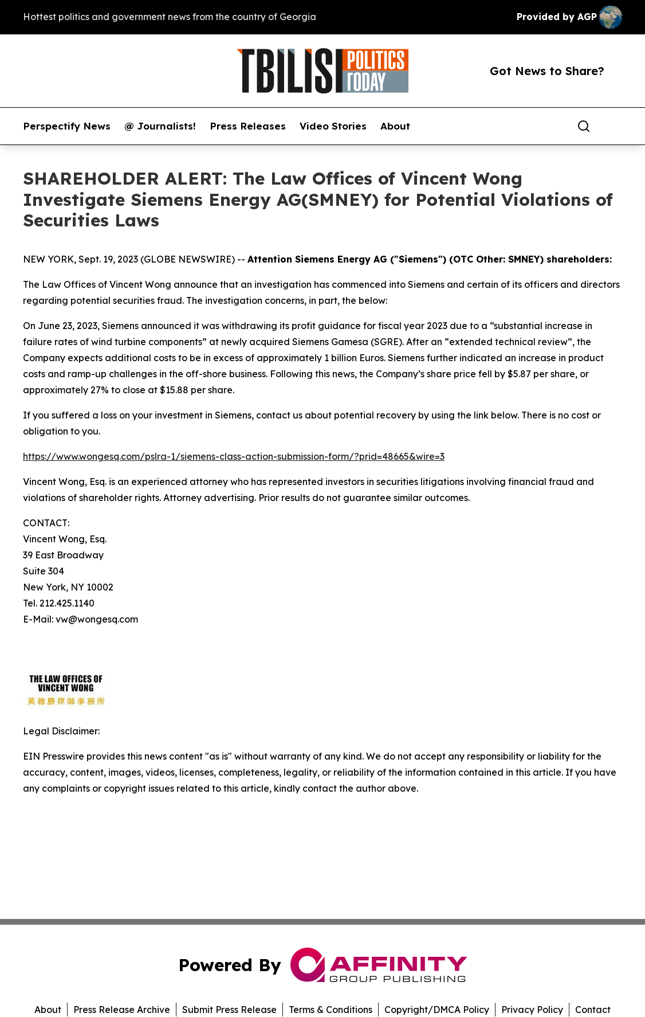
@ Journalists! (160, 126)
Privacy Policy (532, 1009)
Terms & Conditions (330, 1009)
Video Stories (333, 126)
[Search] (583, 126)
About (395, 126)
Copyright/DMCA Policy (436, 1009)
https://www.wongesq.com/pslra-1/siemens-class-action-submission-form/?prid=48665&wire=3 (234, 456)
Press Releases (248, 126)
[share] (614, 126)
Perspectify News (67, 126)
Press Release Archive (121, 1009)
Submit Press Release (229, 1009)
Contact (593, 1009)
